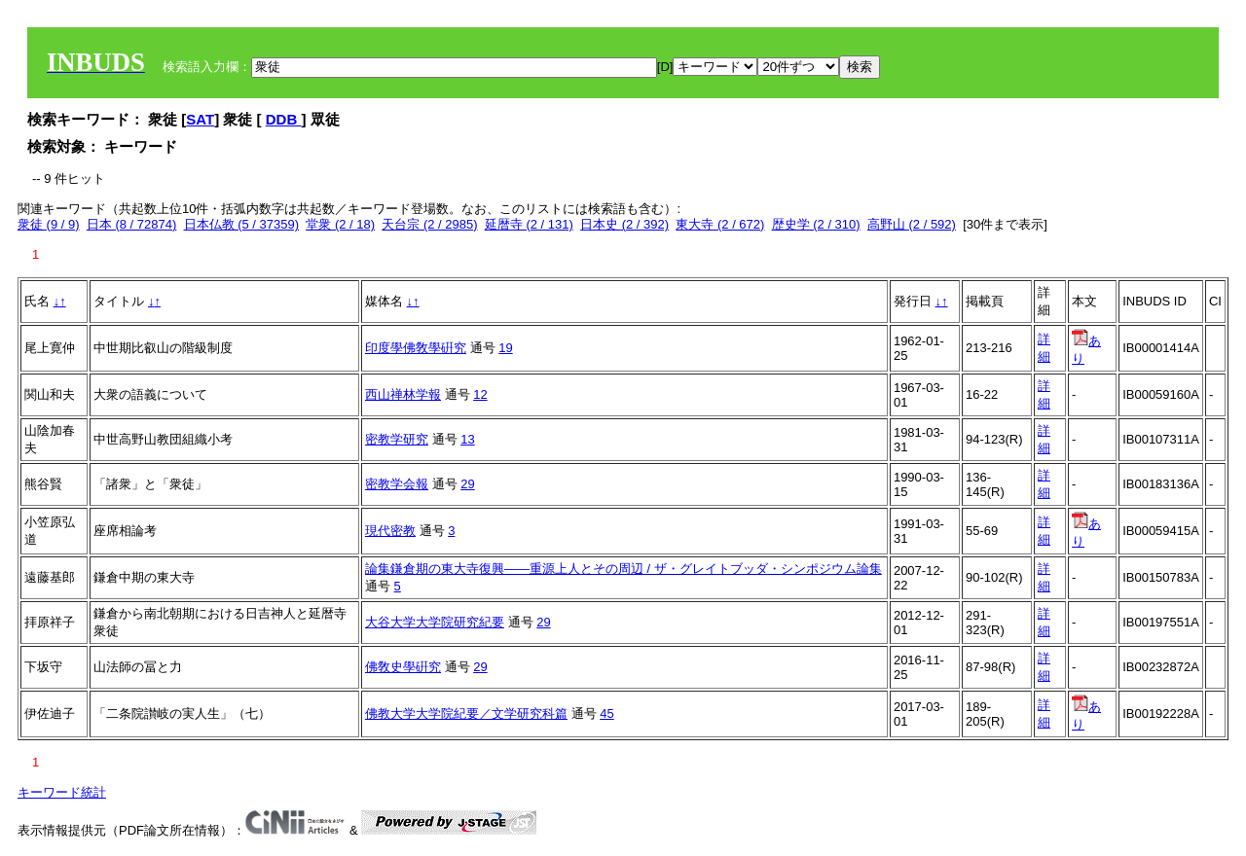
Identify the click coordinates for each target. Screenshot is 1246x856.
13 (467, 439)
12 (480, 394)
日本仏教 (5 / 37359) (242, 224)
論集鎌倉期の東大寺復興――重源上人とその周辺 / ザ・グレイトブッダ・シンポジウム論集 (623, 568)
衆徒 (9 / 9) (49, 224)
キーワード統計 (62, 792)
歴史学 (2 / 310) (816, 224)
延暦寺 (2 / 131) (529, 224)
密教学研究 (396, 439)
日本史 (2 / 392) (624, 224)
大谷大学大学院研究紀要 (434, 622)
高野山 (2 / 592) (911, 224)
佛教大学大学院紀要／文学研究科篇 (466, 713)
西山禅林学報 (403, 394)
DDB (284, 119)
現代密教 (390, 530)
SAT (200, 119)
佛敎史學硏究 (403, 667)
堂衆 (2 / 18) (340, 224)
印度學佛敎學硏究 (415, 347)
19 (505, 347)
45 (606, 713)
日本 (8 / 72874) (132, 224)
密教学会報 (396, 484)
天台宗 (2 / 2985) (429, 224)
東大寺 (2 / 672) (720, 224)
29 (467, 484)
